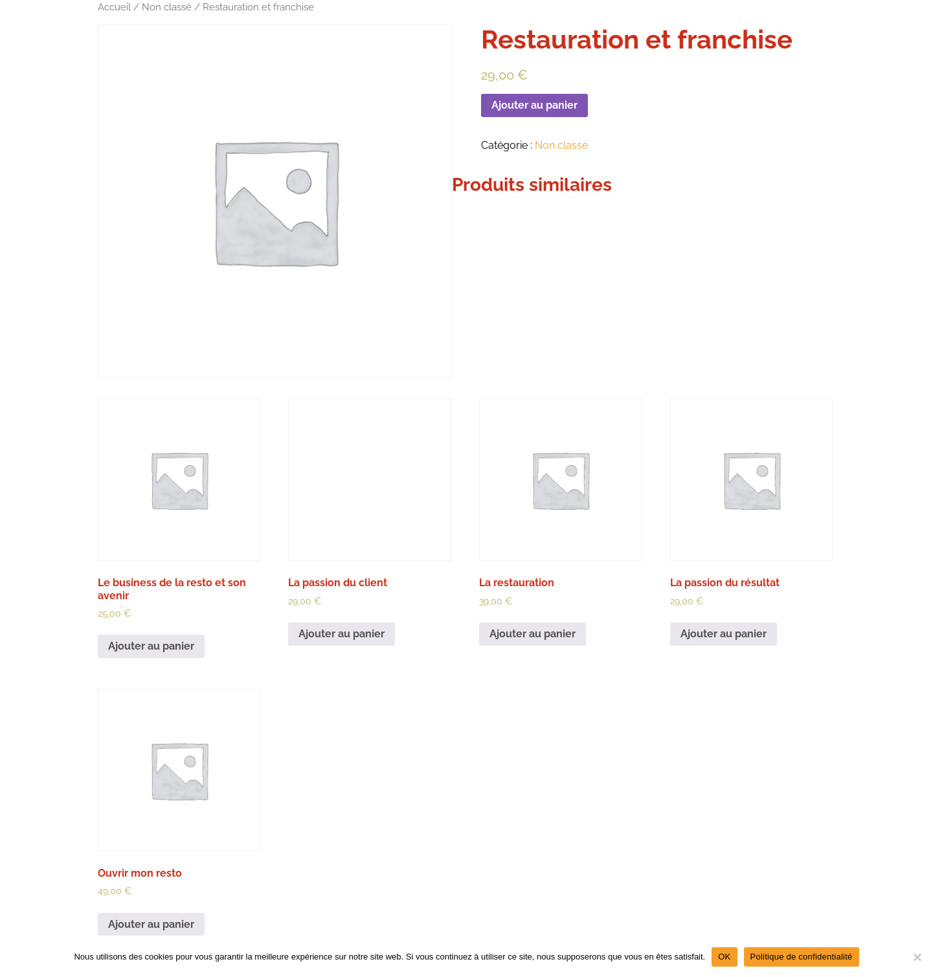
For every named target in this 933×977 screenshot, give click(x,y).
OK (724, 956)
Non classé (167, 6)
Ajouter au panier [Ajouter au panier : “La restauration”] (532, 634)
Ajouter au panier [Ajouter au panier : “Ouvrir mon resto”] (151, 924)
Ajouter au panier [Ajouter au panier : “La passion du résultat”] (723, 634)
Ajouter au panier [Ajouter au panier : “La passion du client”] (341, 634)
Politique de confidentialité (801, 956)
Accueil (114, 6)
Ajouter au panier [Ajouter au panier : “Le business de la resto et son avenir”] (151, 646)
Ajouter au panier (534, 105)
